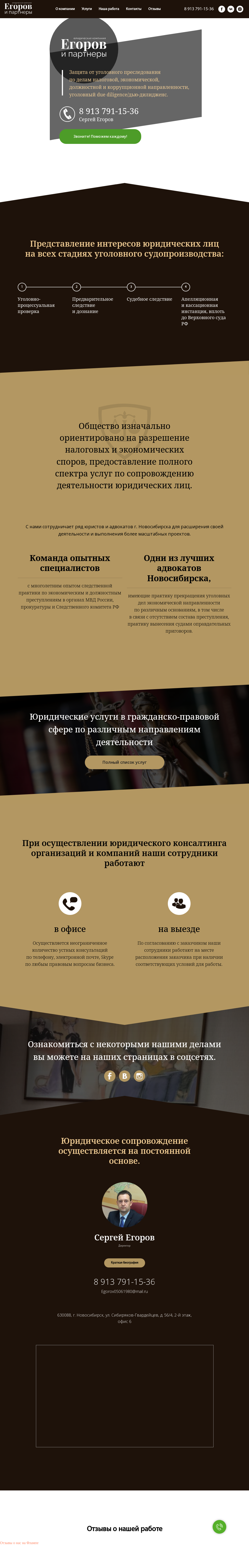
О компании (14, 9)
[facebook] (221, 9)
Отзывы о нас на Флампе (19, 1543)
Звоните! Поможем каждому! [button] (100, 136)
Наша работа (58, 9)
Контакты (83, 9)
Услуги (36, 9)
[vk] (230, 9)
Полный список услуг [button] (124, 762)
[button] (124, 1262)
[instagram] (239, 9)
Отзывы (103, 9)
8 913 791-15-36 (109, 111)
